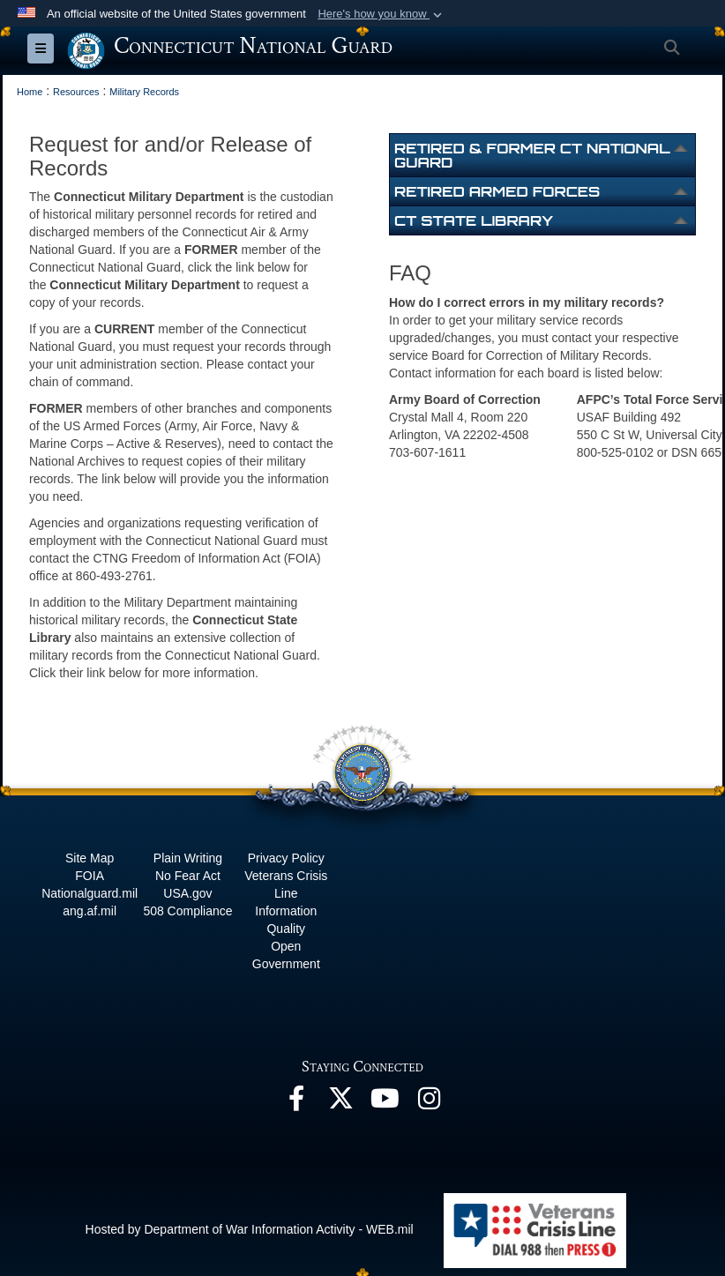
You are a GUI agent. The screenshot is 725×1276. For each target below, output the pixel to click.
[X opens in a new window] (340, 1102)
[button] (381, 14)
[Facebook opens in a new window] (296, 1102)
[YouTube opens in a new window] (384, 1102)
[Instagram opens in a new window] (429, 1102)
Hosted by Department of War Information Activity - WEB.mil (250, 1228)
